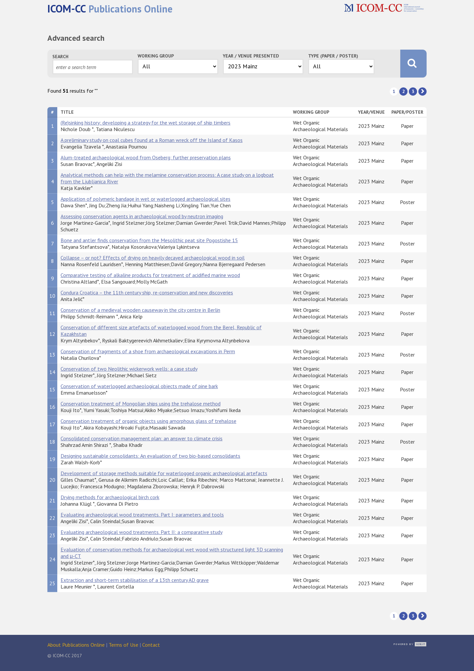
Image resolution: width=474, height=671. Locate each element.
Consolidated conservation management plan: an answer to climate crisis (142, 438)
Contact (151, 644)
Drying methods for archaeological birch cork (110, 497)
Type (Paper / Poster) (333, 56)
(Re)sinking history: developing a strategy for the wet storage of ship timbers (145, 122)
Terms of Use (123, 644)
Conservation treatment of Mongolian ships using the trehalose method (141, 403)
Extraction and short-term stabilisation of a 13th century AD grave (135, 580)
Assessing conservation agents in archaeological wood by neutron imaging (142, 216)
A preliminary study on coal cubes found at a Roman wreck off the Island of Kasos (152, 140)
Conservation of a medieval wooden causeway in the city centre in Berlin (140, 310)
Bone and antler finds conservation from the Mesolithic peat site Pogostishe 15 (149, 240)
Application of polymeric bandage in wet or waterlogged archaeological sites (145, 199)
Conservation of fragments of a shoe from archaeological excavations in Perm (148, 351)
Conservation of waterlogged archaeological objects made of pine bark (139, 386)
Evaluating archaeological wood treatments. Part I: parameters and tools (142, 514)
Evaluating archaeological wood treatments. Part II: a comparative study (142, 532)
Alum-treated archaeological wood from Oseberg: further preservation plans (146, 157)
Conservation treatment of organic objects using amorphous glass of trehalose (148, 421)
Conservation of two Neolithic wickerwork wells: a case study (129, 368)
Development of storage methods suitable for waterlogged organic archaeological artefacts (164, 473)
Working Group (156, 56)
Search (60, 56)
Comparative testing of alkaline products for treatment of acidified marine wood (150, 275)
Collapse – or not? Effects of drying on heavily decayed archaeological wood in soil (153, 257)
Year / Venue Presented (251, 56)
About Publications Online (76, 644)
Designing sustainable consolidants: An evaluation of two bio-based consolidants (150, 455)
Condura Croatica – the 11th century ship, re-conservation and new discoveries (147, 292)
